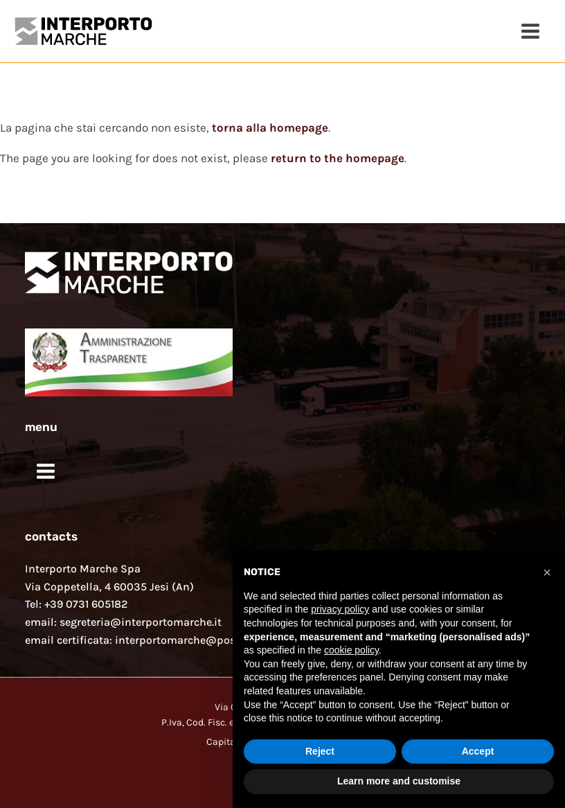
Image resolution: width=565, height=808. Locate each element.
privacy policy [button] (340, 609)
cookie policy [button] (351, 650)
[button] (547, 572)
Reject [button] (319, 751)
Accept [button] (478, 751)
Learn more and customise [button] (398, 781)
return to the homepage (337, 158)
